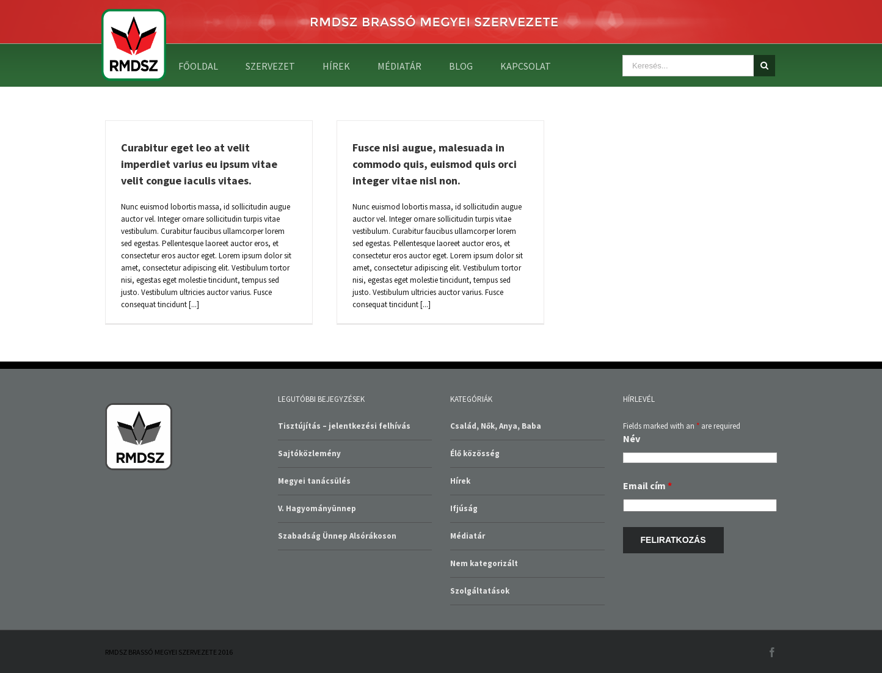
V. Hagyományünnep (317, 508)
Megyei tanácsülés (314, 481)
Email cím (647, 485)
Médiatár (467, 536)
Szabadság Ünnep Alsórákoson (337, 536)
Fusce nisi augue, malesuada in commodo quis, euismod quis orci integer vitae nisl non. (434, 163)
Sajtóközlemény (309, 453)
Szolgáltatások (479, 591)
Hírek (460, 481)
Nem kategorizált (484, 563)
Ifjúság (464, 508)
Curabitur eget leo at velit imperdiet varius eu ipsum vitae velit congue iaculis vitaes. (199, 163)
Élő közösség (475, 453)
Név (631, 438)
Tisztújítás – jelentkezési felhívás (344, 426)
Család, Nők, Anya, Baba (495, 426)
